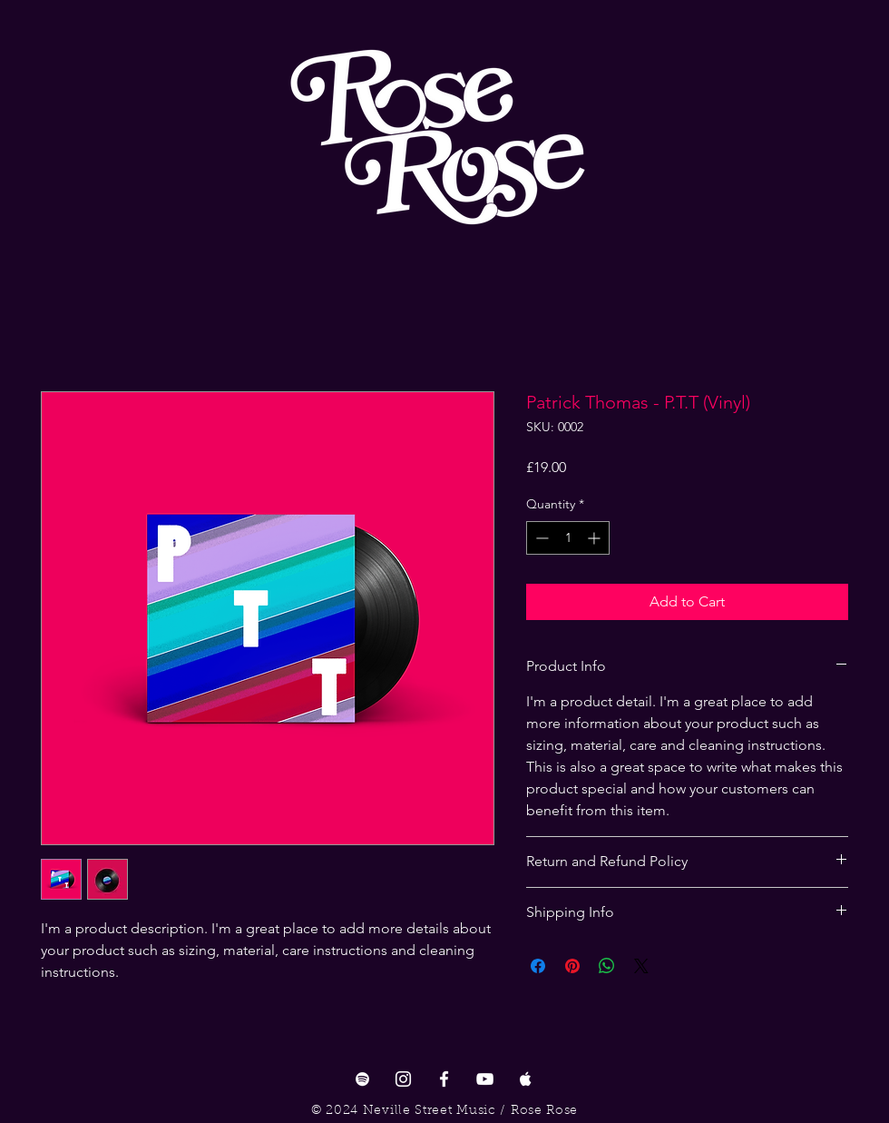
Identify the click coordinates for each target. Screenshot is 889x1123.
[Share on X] (641, 966)
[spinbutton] (568, 538)
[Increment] (595, 538)
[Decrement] (540, 538)
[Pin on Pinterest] (572, 966)
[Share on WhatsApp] (607, 966)
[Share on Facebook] (538, 966)
